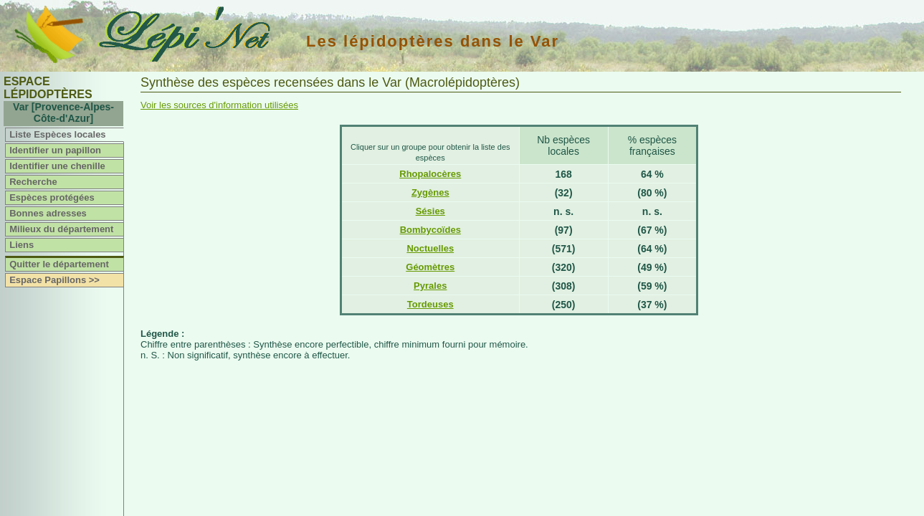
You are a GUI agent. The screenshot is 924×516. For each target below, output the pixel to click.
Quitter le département (59, 264)
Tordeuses (430, 304)
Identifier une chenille (57, 166)
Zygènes (430, 192)
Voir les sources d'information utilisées (219, 105)
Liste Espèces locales (57, 134)
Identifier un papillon (55, 150)
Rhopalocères (430, 173)
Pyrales (430, 285)
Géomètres (430, 267)
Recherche (33, 181)
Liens (21, 244)
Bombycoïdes (430, 229)
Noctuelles (430, 248)
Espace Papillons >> (54, 279)
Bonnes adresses (48, 213)
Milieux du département (61, 229)
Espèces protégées (52, 197)
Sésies (430, 211)
